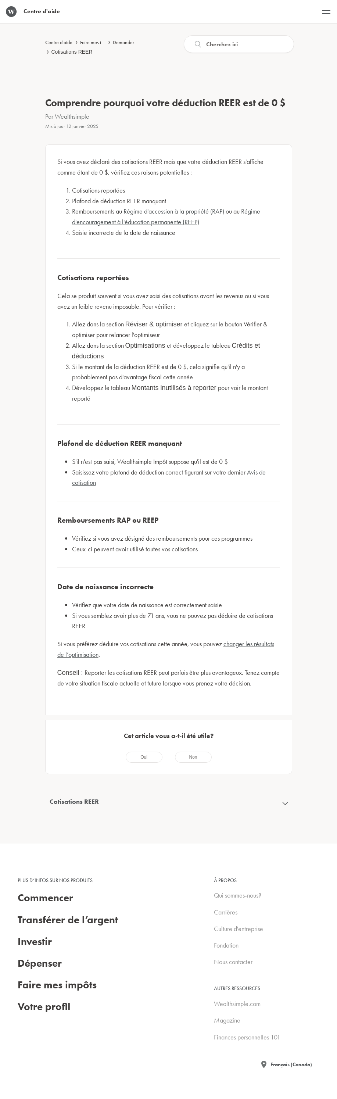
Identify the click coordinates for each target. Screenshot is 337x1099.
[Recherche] (239, 44)
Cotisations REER (72, 52)
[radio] (144, 757)
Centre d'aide (58, 42)
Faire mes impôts (96, 42)
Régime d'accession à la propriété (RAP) (173, 211)
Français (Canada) (291, 1064)
